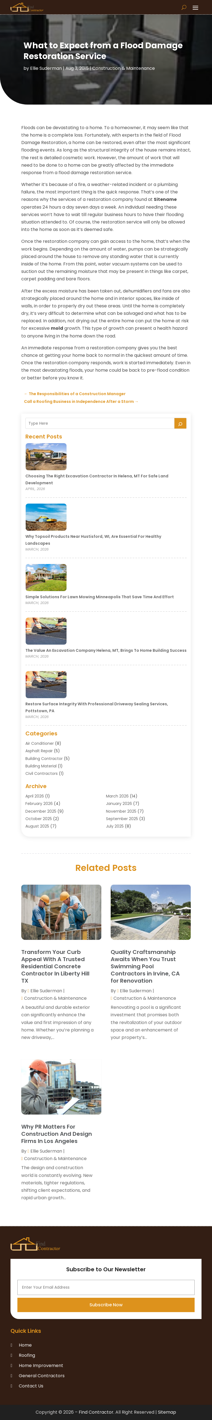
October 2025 (38, 818)
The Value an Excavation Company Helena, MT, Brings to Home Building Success (106, 650)
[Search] (180, 423)
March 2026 (117, 796)
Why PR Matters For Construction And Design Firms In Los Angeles (56, 1134)
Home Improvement (41, 1365)
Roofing (27, 1355)
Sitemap (167, 1412)
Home (25, 1345)
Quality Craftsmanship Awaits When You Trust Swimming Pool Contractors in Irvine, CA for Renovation (145, 966)
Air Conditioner (39, 743)
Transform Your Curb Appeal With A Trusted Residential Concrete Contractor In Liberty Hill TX (55, 966)
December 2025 (40, 811)
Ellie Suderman (46, 68)
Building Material (41, 766)
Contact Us (31, 1386)
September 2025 (122, 818)
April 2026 (34, 796)
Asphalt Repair (39, 751)
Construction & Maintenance (123, 68)
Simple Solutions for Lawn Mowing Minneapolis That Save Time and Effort (99, 597)
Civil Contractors (41, 773)
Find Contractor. (96, 1412)
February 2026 (39, 803)
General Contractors (42, 1376)
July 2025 (115, 826)
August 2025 (37, 826)
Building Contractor (44, 758)
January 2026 (119, 803)
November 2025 (121, 811)
